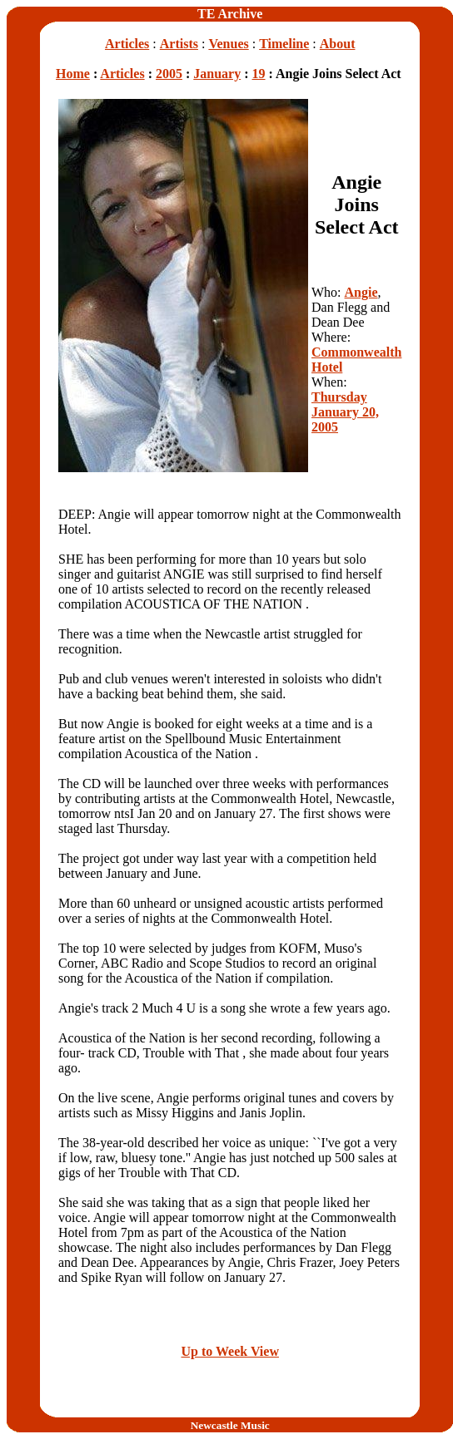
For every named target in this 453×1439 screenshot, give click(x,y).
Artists (179, 44)
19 (259, 74)
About (338, 44)
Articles (127, 44)
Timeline (284, 44)
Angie (361, 292)
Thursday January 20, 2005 (345, 412)
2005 (169, 74)
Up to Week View (229, 1351)
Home (73, 74)
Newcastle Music (230, 1425)
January (217, 74)
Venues (228, 44)
